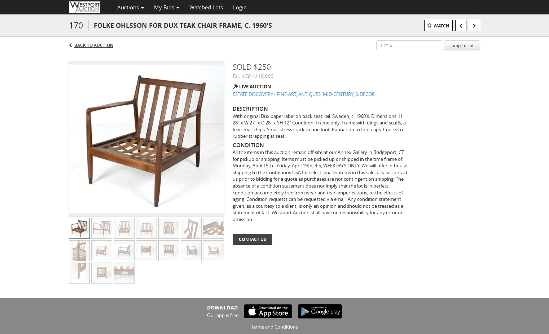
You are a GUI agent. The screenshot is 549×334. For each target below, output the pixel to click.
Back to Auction (93, 45)
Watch (441, 26)
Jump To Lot (462, 45)
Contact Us (252, 239)
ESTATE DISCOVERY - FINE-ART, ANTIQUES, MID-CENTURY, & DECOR (304, 94)
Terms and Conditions (274, 327)
